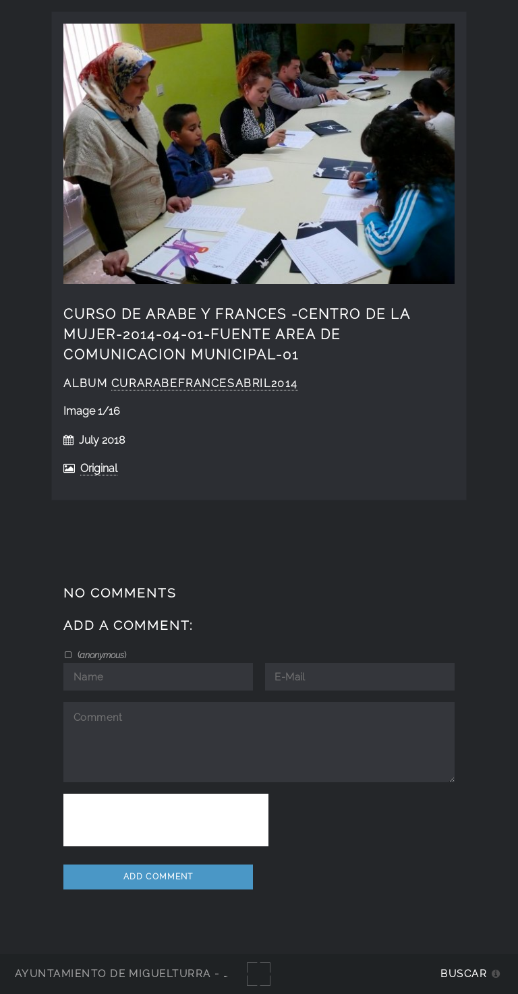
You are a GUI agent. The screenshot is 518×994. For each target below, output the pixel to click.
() (101, 654)
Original (98, 468)
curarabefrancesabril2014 (204, 383)
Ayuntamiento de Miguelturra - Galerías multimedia (185, 973)
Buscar (463, 973)
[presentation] (165, 820)
